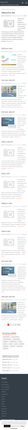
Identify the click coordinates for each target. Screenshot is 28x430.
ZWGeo (3, 401)
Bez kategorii (4, 382)
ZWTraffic (3, 416)
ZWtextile (3, 411)
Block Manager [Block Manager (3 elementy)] (15, 336)
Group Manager (5, 387)
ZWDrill (3, 399)
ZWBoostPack (4, 394)
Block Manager (5, 384)
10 (15, 324)
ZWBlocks (3, 391)
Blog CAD (4, 2)
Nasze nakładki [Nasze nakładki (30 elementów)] (16, 339)
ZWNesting (4, 408)
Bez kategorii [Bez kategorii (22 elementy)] (6, 336)
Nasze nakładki (5, 389)
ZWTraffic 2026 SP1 (7, 368)
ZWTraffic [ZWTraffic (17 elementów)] (6, 348)
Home (3, 9)
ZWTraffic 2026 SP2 (7, 365)
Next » (18, 324)
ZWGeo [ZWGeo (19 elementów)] (11, 343)
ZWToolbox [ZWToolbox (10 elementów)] (19, 346)
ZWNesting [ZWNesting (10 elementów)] (6, 346)
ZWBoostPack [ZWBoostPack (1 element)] (13, 341)
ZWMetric (3, 406)
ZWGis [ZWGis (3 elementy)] (16, 343)
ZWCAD (3, 396)
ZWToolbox (4, 413)
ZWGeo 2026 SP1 (6, 370)
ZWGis (3, 404)
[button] (23, 2)
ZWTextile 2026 (6, 362)
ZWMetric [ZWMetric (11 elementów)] (22, 343)
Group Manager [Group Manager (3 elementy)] (7, 339)
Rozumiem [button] (7, 426)
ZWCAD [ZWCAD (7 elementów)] (20, 341)
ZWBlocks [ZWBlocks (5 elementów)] (6, 341)
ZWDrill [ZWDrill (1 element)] (5, 343)
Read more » (10, 41)
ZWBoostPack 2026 (8, 13)
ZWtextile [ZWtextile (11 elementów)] (13, 346)
